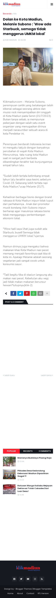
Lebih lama (46, 375)
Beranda (7, 13)
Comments (45, 451)
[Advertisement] (28, 409)
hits (15, 13)
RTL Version (43, 593)
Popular (11, 451)
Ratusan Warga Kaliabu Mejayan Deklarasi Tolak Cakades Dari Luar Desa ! (34, 488)
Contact (30, 593)
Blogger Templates (42, 588)
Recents (28, 451)
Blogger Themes (24, 588)
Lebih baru (9, 375)
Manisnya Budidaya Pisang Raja (34, 458)
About (20, 593)
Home (10, 593)
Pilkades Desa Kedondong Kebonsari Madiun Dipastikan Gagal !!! (33, 473)
